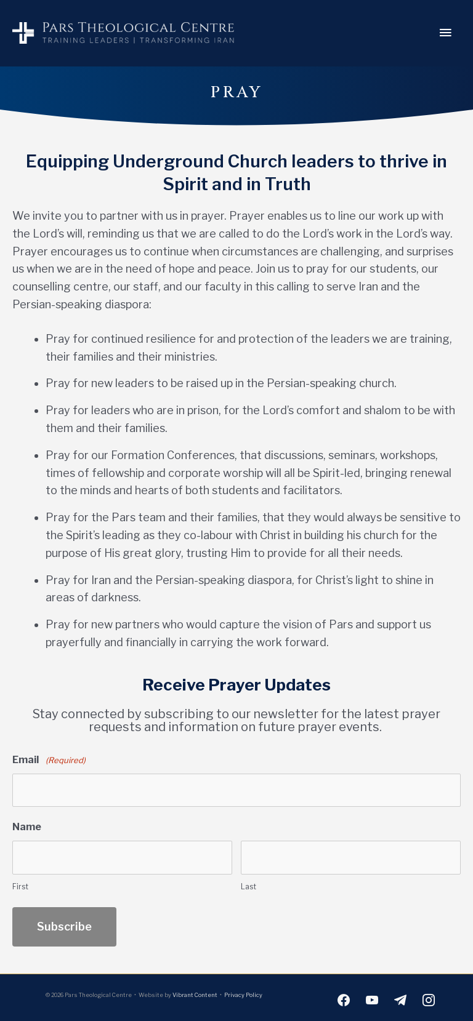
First (20, 883)
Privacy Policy (243, 991)
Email (49, 760)
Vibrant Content (194, 991)
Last (248, 883)
